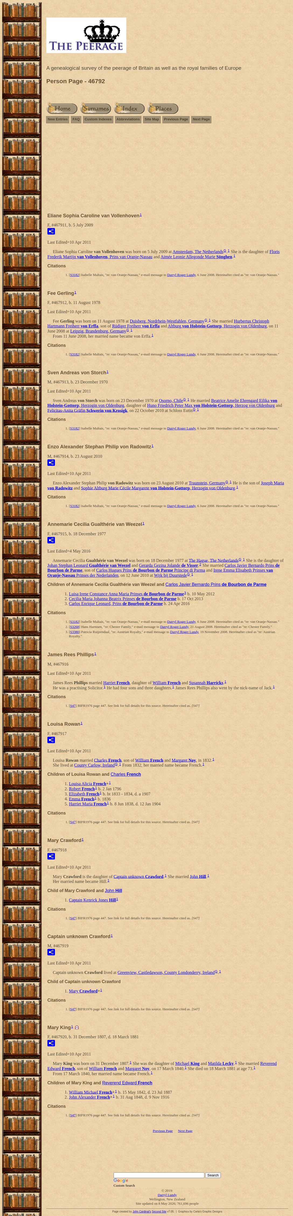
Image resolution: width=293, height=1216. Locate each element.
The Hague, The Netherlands (214, 560)
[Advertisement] (167, 170)
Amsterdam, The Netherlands (198, 251)
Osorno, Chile (171, 400)
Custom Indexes (98, 119)
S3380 (74, 632)
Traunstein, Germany (207, 483)
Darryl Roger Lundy (181, 275)
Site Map (152, 119)
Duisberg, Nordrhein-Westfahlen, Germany (167, 321)
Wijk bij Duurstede (170, 575)
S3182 (74, 275)
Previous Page (176, 119)
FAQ (76, 119)
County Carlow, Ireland (94, 765)
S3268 (74, 627)
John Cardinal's (141, 1211)
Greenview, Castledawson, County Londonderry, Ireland (166, 972)
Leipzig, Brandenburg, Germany (98, 331)
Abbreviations (128, 119)
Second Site (159, 1211)
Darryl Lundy (167, 1195)
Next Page (201, 119)
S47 (72, 706)
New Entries (58, 119)
